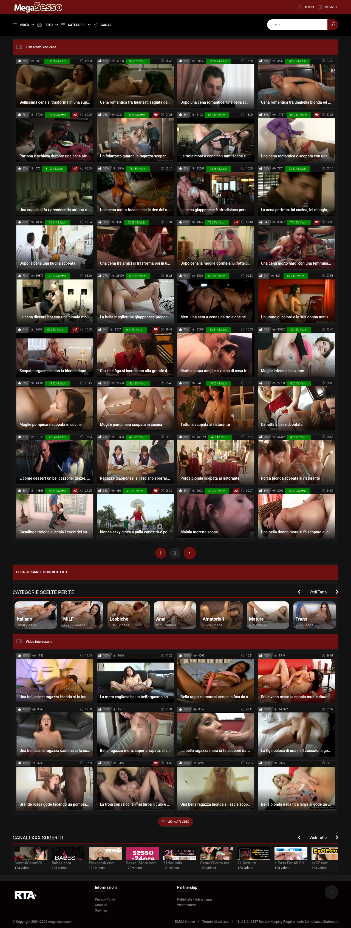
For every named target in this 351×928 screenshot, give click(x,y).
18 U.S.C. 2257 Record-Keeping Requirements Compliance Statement (287, 922)
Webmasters (186, 905)
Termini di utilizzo (215, 922)
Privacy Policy (105, 899)
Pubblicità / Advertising (194, 899)
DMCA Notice (185, 922)
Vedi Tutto (318, 592)
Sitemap (101, 910)
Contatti (101, 905)
